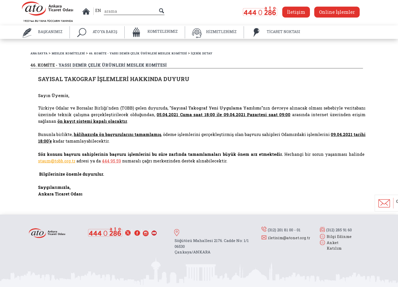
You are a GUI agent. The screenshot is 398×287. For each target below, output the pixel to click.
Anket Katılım (332, 245)
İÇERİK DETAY (201, 53)
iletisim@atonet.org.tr (289, 237)
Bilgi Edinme (339, 236)
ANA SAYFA (38, 53)
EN (98, 10)
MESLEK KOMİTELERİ (68, 53)
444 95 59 (111, 160)
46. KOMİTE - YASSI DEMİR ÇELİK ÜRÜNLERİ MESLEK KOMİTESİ (138, 53)
